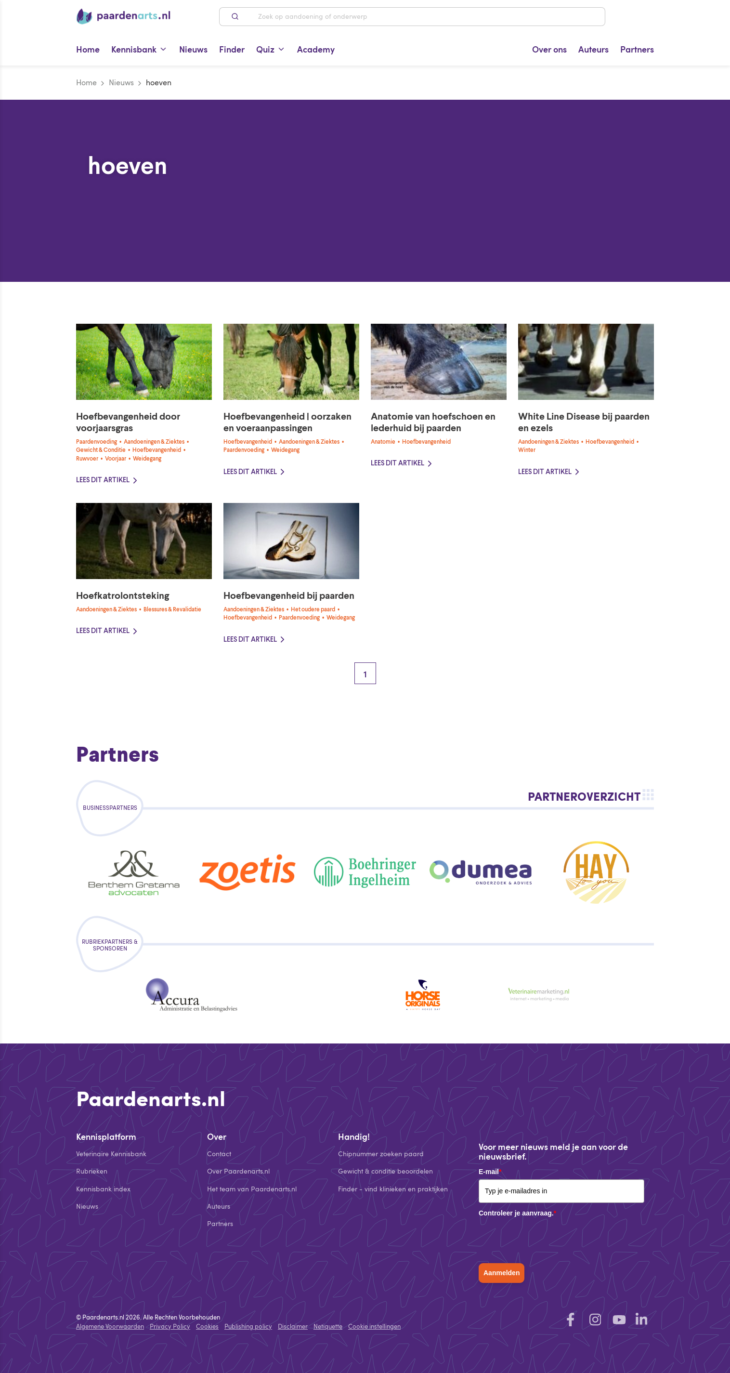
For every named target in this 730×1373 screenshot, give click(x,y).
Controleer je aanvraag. (517, 1213)
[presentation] (552, 1239)
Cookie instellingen (374, 1326)
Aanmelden (501, 1273)
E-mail (490, 1171)
